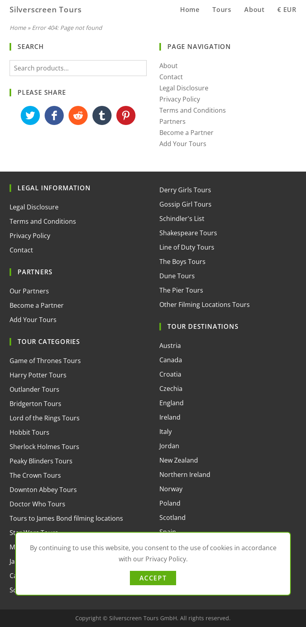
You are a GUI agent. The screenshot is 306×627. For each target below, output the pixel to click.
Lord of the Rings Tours (45, 418)
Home (190, 9)
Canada (170, 359)
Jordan (169, 445)
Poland (169, 503)
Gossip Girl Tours (185, 204)
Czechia (170, 388)
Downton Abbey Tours (43, 489)
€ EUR (286, 9)
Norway (170, 488)
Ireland (169, 417)
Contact (171, 76)
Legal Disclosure (183, 88)
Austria (170, 345)
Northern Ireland (184, 474)
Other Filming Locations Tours (204, 304)
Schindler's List (181, 218)
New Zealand (178, 460)
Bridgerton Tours (35, 403)
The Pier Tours (181, 290)
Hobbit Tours (29, 432)
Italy (165, 431)
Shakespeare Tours (188, 233)
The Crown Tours (35, 475)
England (171, 402)
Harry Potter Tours (38, 375)
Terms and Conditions (192, 110)
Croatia (170, 374)
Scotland (172, 517)
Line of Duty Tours (186, 247)
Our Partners (29, 291)
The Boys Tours (182, 261)
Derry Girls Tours (185, 190)
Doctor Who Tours (37, 504)
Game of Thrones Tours (45, 360)
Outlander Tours (34, 389)
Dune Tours (177, 276)
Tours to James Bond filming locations (66, 518)
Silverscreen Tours (45, 9)
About (254, 9)
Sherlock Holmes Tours (44, 446)
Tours (221, 9)
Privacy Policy (179, 99)
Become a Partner (186, 132)
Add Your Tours (182, 143)
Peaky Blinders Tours (41, 461)
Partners (172, 121)
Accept (153, 578)
